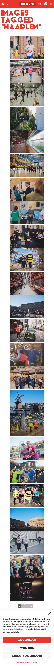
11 (31, 606)
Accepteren (27, 640)
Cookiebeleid (20, 662)
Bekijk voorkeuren (27, 656)
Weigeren (27, 648)
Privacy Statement (31, 662)
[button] (49, 613)
